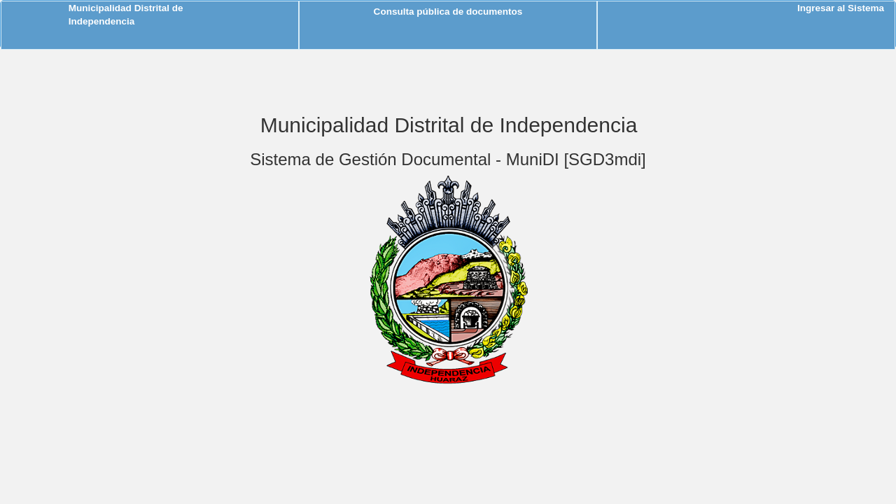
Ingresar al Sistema (840, 8)
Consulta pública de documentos (448, 11)
